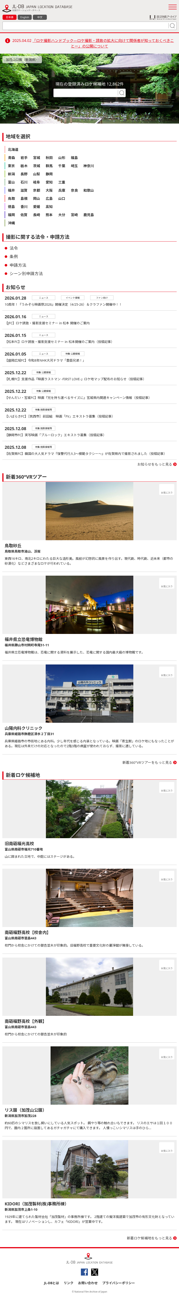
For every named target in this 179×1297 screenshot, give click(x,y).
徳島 (11, 206)
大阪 (49, 190)
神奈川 (88, 165)
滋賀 (24, 190)
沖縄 (11, 223)
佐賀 (24, 214)
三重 (61, 182)
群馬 (49, 165)
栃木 (24, 165)
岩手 (24, 157)
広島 (49, 198)
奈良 (74, 190)
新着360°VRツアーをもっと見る (147, 762)
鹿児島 (88, 214)
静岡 (49, 174)
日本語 (10, 17)
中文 (39, 17)
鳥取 (11, 198)
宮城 (36, 157)
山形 (61, 157)
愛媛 (36, 206)
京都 (36, 190)
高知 (49, 206)
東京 (11, 165)
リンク (68, 1283)
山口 (61, 198)
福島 (74, 157)
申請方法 (18, 265)
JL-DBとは (51, 1283)
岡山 (36, 198)
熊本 (49, 214)
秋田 (49, 157)
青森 (11, 157)
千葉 (61, 165)
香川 (24, 206)
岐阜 (36, 182)
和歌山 (88, 190)
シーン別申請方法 (26, 273)
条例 (14, 256)
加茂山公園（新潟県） (22, 59)
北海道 (13, 149)
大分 (61, 214)
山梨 (36, 174)
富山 (11, 182)
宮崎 (74, 214)
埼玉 (74, 165)
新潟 (11, 174)
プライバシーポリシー (118, 1283)
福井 (11, 190)
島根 (24, 198)
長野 (24, 174)
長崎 (36, 214)
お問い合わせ (88, 1283)
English (24, 17)
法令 (14, 248)
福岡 (11, 214)
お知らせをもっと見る (154, 464)
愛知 (49, 182)
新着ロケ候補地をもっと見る (149, 1238)
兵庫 (61, 190)
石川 (24, 182)
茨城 (36, 165)
